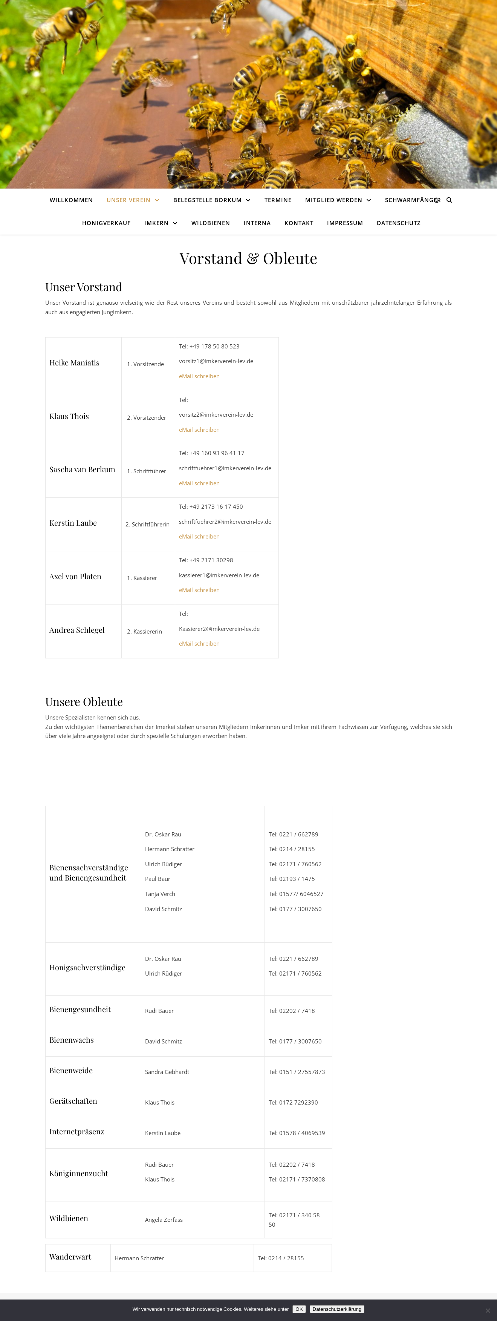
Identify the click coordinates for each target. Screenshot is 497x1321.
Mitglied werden (333, 200)
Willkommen (71, 200)
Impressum (345, 223)
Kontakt (298, 223)
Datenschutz (399, 223)
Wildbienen (210, 223)
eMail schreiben (199, 376)
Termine (278, 200)
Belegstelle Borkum (207, 200)
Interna (257, 223)
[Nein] (487, 1310)
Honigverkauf (106, 223)
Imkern (156, 223)
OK (299, 1309)
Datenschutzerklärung (337, 1309)
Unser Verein (129, 200)
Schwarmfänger (413, 200)
